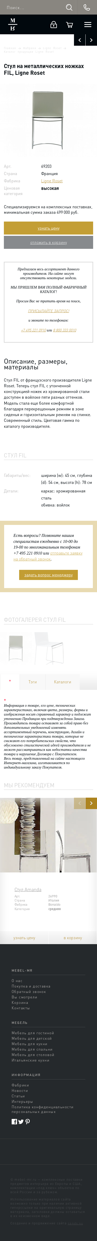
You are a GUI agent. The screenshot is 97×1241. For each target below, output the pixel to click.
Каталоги (62, 681)
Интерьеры (22, 1101)
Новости (20, 1090)
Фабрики (29, 48)
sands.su (75, 1223)
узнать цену (48, 228)
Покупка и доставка (31, 986)
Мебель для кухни (30, 1043)
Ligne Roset (52, 48)
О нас (17, 980)
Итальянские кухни (30, 1060)
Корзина (20, 1002)
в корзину (73, 937)
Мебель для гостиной (33, 1032)
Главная (10, 48)
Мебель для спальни (32, 1049)
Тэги (32, 681)
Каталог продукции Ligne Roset (29, 52)
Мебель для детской (32, 1038)
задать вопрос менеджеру (48, 574)
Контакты (21, 1007)
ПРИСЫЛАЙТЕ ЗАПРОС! (48, 310)
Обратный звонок (29, 991)
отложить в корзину (48, 242)
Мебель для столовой (33, 1054)
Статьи (18, 1095)
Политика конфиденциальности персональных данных (42, 1109)
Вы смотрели (25, 997)
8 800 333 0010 (64, 330)
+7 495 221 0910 (33, 330)
